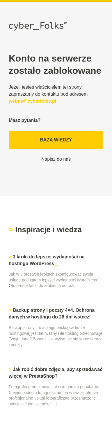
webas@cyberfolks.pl (32, 101)
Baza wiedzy (56, 139)
